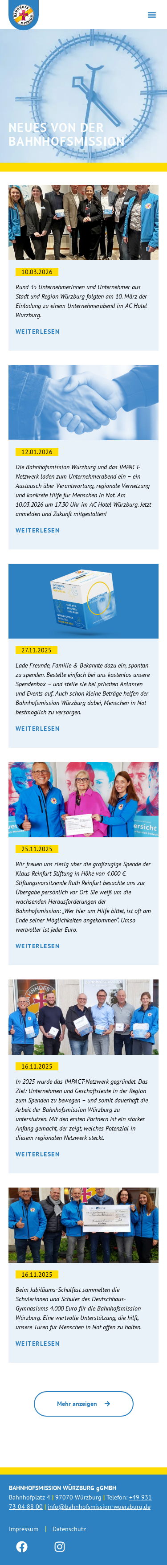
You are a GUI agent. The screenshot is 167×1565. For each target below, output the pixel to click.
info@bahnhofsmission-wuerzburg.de (99, 1507)
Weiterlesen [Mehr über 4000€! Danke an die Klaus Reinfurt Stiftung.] (38, 946)
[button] (152, 14)
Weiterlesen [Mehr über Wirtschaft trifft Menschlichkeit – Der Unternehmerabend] (38, 530)
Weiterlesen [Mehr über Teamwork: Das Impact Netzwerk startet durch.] (38, 1154)
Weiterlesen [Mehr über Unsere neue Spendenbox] (38, 729)
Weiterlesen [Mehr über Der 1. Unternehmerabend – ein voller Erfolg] (38, 332)
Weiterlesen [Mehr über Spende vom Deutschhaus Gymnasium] (38, 1344)
